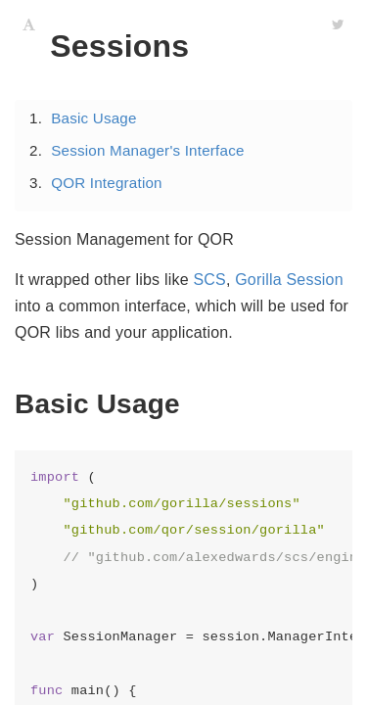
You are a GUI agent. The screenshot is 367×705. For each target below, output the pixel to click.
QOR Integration (106, 182)
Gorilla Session (289, 279)
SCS (209, 279)
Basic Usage (93, 118)
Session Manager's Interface (147, 150)
